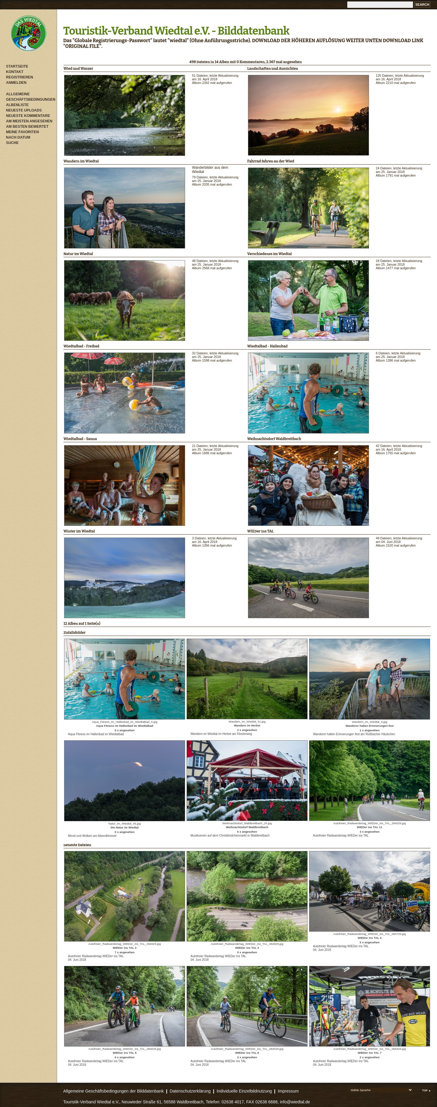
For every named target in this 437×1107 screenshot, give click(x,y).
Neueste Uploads (24, 110)
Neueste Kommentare (28, 116)
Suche (12, 143)
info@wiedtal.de (295, 1101)
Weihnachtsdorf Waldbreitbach (274, 439)
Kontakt (14, 72)
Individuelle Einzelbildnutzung (244, 1091)
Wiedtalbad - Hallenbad (267, 346)
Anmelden (16, 83)
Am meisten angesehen (29, 121)
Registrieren (19, 77)
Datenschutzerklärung (190, 1091)
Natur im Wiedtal (78, 254)
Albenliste (17, 105)
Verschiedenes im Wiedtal (269, 254)
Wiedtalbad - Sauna (80, 439)
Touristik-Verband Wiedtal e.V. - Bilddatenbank (176, 31)
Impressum (288, 1091)
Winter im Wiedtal (79, 531)
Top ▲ (426, 1090)
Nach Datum (18, 137)
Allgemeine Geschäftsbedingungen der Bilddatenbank (113, 1091)
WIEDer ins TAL (260, 531)
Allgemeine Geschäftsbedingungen (30, 97)
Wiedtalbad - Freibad (81, 346)
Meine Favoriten (22, 132)
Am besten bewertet (27, 127)
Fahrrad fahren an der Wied (270, 161)
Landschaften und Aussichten (272, 68)
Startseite (17, 66)
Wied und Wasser (78, 68)
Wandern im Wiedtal (81, 161)
